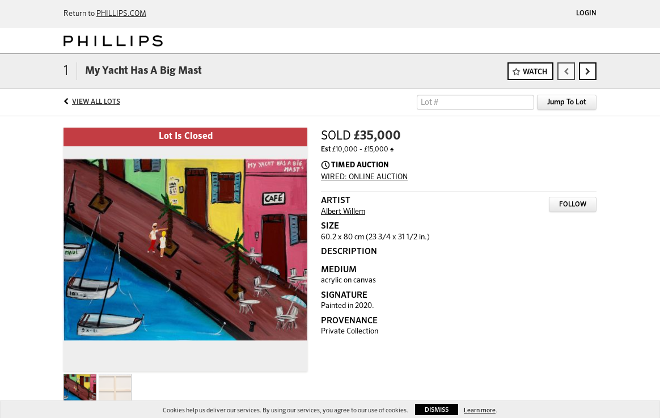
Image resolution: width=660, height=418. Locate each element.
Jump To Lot (566, 102)
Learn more (480, 410)
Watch (535, 72)
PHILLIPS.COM (121, 14)
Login (586, 13)
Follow (572, 204)
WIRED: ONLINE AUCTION (364, 177)
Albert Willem (343, 212)
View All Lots (96, 102)
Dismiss (437, 410)
